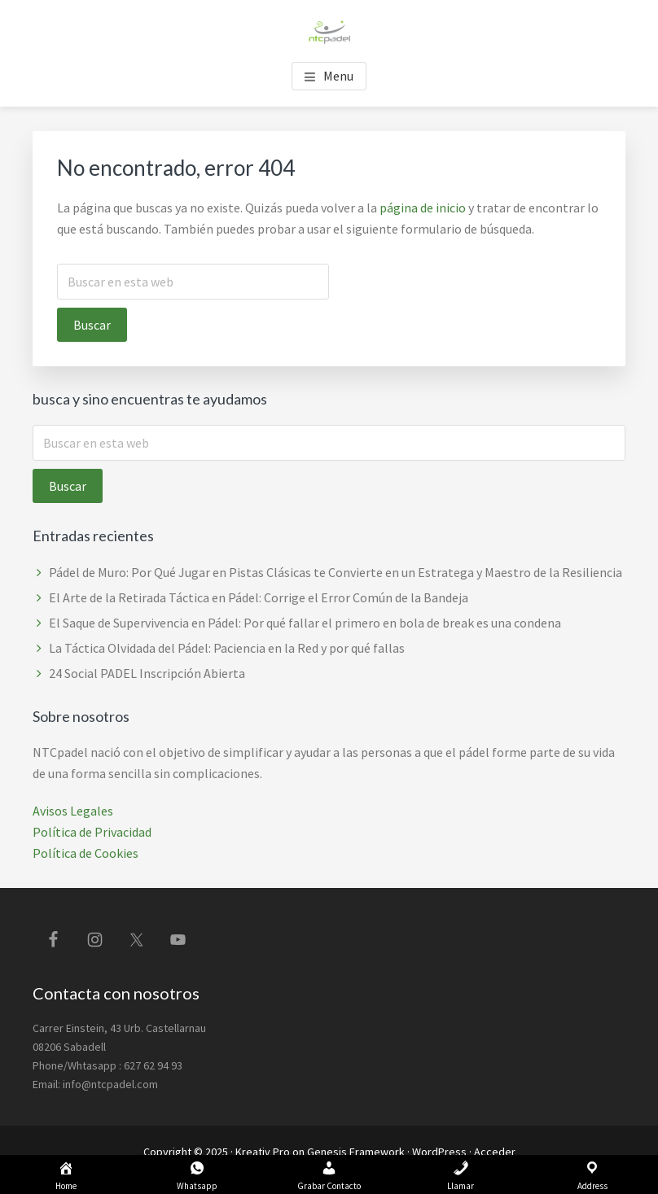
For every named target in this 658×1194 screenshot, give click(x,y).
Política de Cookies (85, 853)
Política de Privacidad (92, 832)
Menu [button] (338, 76)
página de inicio (422, 207)
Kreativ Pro (262, 1151)
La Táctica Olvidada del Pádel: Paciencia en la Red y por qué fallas (227, 648)
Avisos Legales (73, 811)
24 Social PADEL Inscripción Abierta (147, 673)
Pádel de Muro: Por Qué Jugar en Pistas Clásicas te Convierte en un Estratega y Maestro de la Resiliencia (337, 572)
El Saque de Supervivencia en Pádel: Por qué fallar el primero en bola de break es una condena (305, 622)
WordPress (439, 1151)
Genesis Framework (356, 1151)
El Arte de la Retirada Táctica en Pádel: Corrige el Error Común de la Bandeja (258, 597)
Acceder (494, 1151)
